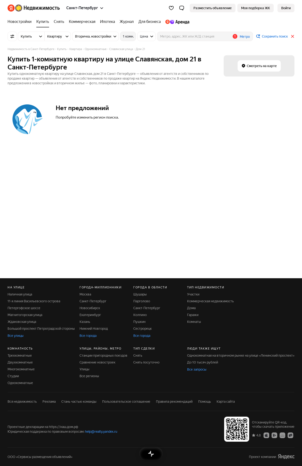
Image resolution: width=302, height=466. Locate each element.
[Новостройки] (21, 21)
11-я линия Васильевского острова (34, 301)
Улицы (84, 369)
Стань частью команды (78, 401)
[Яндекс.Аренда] (176, 21)
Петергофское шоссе (24, 308)
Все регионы (89, 376)
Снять (137, 355)
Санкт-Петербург (93, 301)
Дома (191, 308)
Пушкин (139, 322)
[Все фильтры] (12, 36)
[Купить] (42, 21)
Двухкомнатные (20, 362)
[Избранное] (171, 8)
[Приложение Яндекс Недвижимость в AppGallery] (282, 435)
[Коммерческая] (82, 21)
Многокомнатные (21, 369)
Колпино (140, 315)
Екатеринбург (90, 315)
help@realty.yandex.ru (101, 431)
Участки (193, 294)
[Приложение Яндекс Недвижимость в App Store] (266, 435)
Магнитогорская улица (25, 315)
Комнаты (194, 322)
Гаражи (192, 315)
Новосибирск (90, 308)
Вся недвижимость (22, 401)
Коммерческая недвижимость (210, 301)
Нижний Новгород (94, 328)
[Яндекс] (11, 8)
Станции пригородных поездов (103, 355)
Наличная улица (20, 294)
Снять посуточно (146, 362)
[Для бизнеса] (149, 21)
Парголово (141, 301)
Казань (85, 322)
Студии (13, 376)
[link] (285, 8)
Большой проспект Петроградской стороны (41, 328)
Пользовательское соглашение (126, 401)
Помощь (204, 401)
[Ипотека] (107, 21)
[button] (181, 8)
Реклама (49, 401)
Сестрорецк (142, 328)
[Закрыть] (292, 36)
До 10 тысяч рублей (202, 362)
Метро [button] (245, 36)
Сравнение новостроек (97, 362)
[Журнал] (126, 21)
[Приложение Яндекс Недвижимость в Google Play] (274, 435)
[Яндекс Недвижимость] (37, 8)
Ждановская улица (22, 322)
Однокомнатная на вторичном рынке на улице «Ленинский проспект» (240, 355)
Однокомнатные (20, 383)
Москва (85, 294)
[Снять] (59, 21)
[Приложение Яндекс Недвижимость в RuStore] (290, 435)
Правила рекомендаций (174, 401)
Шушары (140, 294)
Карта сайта (226, 401)
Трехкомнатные (20, 355)
